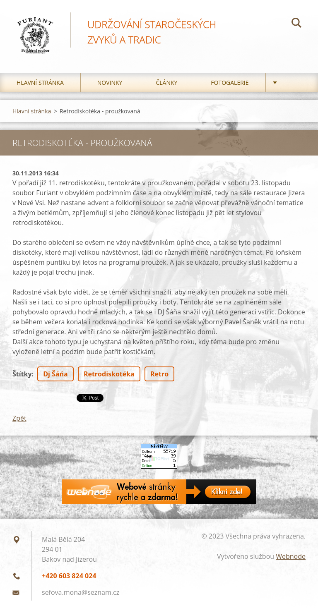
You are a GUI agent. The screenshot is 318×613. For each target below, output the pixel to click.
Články (166, 82)
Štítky (22, 373)
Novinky (110, 82)
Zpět (19, 418)
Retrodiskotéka (109, 373)
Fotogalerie (229, 82)
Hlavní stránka (40, 82)
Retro (159, 373)
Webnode (291, 556)
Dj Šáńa (55, 373)
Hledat (296, 24)
